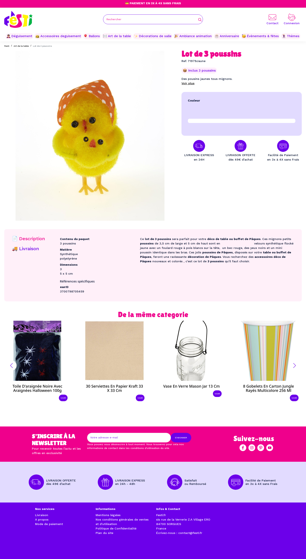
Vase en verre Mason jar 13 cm (191, 386)
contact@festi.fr (190, 533)
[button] (11, 365)
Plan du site (104, 533)
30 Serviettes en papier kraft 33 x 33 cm (114, 388)
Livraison (41, 515)
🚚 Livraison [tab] (25, 248)
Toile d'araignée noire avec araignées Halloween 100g (37, 388)
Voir (63, 398)
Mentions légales (108, 515)
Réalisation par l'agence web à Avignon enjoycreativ (81, 551)
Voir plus (187, 83)
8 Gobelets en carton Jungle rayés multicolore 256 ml (268, 388)
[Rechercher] (153, 19)
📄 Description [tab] (28, 238)
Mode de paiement (49, 524)
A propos (41, 519)
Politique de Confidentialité (116, 528)
